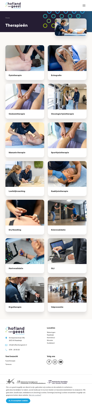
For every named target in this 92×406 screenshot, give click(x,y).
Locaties (51, 328)
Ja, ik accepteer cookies (18, 401)
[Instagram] (55, 362)
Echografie (56, 75)
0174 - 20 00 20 (14, 350)
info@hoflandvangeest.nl (18, 345)
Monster (50, 340)
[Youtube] (60, 362)
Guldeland (50, 343)
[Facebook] (49, 362)
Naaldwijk (50, 335)
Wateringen (51, 332)
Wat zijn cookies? (35, 395)
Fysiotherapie (15, 75)
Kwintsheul (51, 338)
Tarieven (8, 364)
